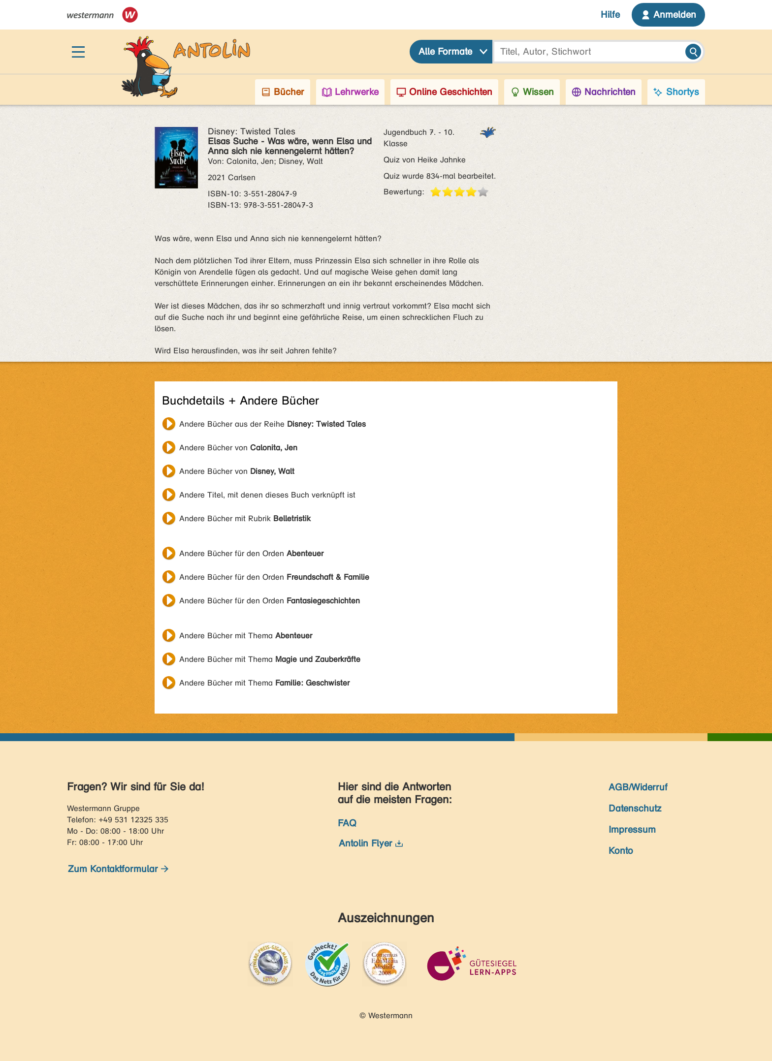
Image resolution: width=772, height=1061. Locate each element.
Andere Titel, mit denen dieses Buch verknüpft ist (267, 494)
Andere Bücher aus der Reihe (272, 424)
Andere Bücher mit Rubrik (245, 518)
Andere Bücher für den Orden (251, 553)
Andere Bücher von (238, 447)
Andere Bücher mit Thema (245, 635)
